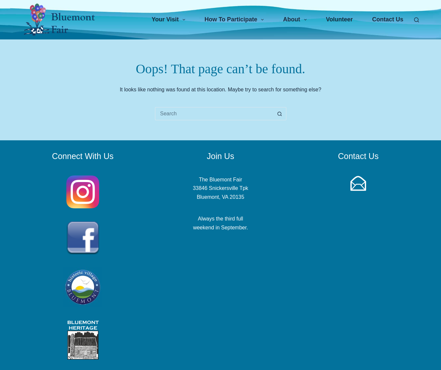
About (296, 20)
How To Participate (235, 20)
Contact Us (387, 19)
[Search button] (279, 113)
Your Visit (170, 20)
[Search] (416, 19)
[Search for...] (214, 113)
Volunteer (339, 19)
